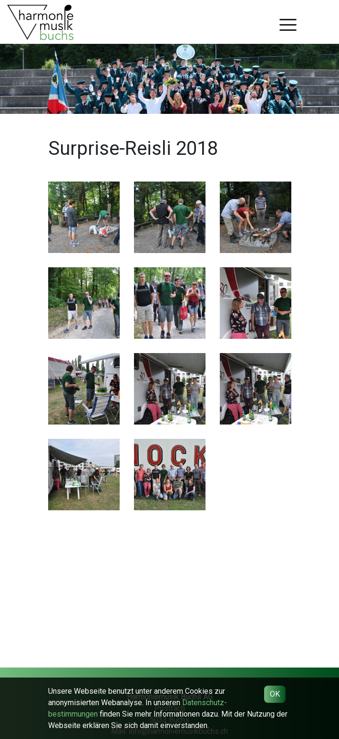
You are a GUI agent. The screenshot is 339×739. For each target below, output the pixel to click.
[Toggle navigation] (287, 24)
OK (275, 694)
